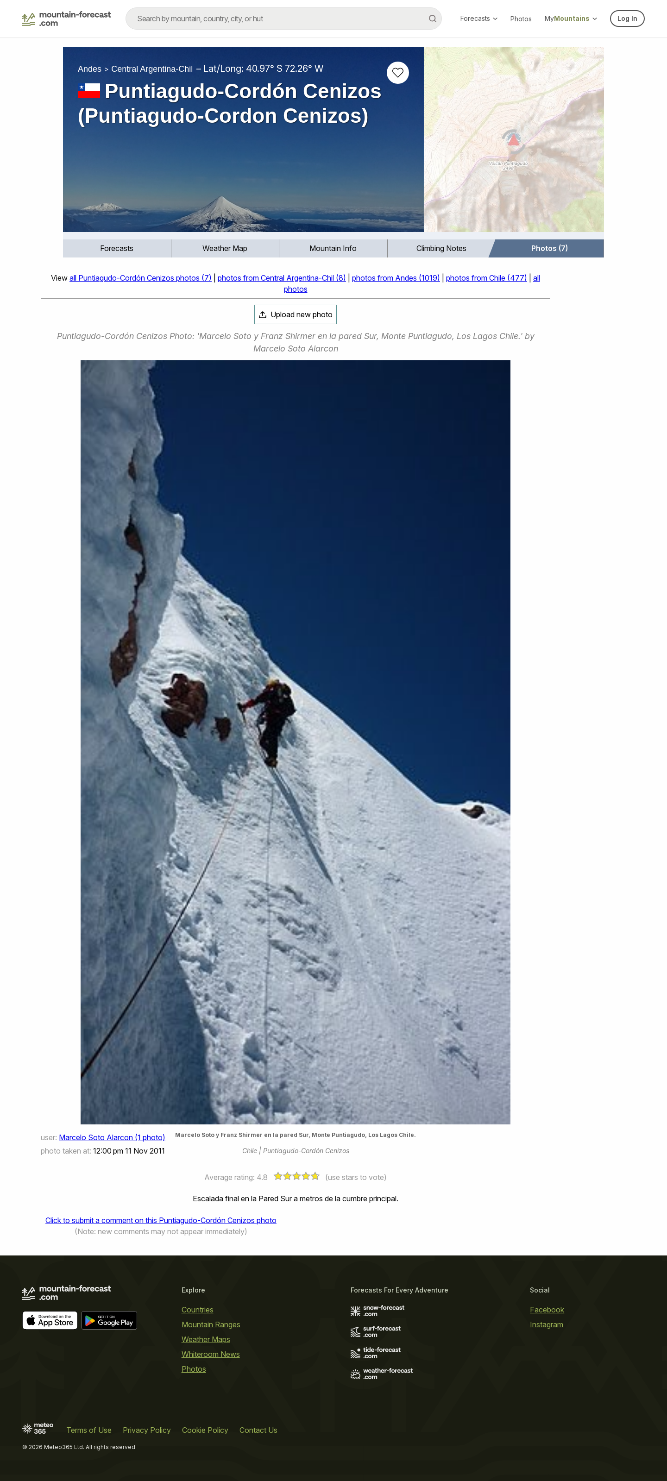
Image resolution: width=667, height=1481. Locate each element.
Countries (198, 1309)
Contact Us (258, 1430)
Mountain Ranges (211, 1324)
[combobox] (284, 18)
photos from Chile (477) (486, 277)
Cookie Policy (205, 1430)
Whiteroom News (211, 1354)
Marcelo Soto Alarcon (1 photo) (112, 1137)
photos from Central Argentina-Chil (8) (282, 277)
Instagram (546, 1324)
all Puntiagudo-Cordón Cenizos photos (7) (140, 277)
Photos (521, 19)
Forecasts (478, 18)
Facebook (547, 1309)
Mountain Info (333, 248)
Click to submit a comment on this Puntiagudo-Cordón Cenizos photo (161, 1220)
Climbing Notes (441, 248)
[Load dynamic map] (514, 143)
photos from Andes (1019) (396, 277)
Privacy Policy (147, 1430)
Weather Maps (206, 1339)
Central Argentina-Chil (152, 68)
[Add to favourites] (398, 73)
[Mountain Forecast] (66, 18)
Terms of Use (89, 1430)
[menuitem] (117, 248)
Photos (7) (549, 248)
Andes (89, 68)
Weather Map (224, 248)
